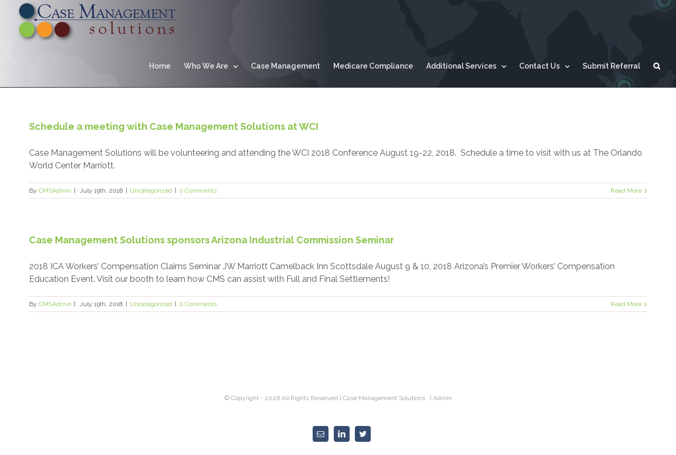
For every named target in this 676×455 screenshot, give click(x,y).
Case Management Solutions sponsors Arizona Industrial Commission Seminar (211, 239)
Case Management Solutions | (388, 398)
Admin (442, 398)
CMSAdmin (55, 190)
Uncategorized (151, 190)
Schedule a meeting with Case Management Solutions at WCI (173, 126)
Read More (626, 190)
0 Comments (198, 190)
